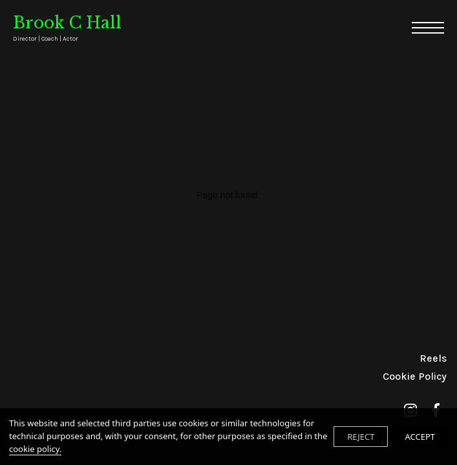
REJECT (360, 436)
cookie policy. (35, 449)
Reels (433, 358)
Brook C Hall (67, 28)
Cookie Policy (415, 376)
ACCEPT (420, 436)
